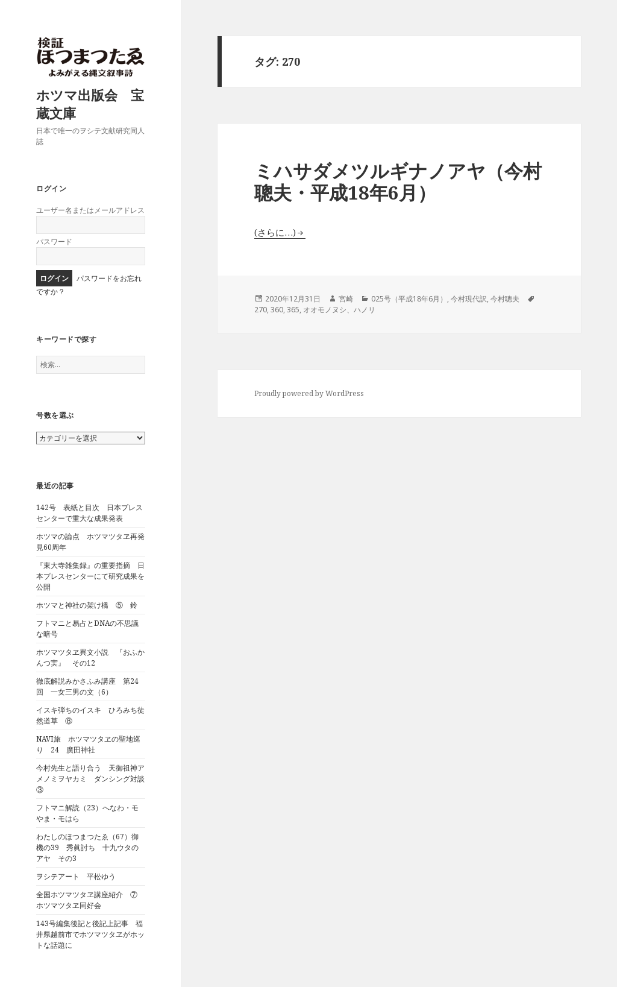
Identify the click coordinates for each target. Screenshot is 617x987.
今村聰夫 (504, 299)
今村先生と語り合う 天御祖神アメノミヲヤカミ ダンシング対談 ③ (94, 779)
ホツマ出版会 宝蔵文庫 (90, 104)
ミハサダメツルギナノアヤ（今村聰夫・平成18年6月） (398, 181)
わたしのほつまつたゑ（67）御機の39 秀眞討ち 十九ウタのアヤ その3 (87, 847)
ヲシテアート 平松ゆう (76, 876)
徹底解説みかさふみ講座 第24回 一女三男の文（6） (87, 686)
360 (277, 309)
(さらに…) (275, 232)
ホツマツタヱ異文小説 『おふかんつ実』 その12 (90, 657)
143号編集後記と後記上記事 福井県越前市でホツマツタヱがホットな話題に (90, 934)
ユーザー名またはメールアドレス (90, 210)
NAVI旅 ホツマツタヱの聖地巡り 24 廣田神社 (88, 744)
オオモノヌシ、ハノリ (339, 309)
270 (260, 309)
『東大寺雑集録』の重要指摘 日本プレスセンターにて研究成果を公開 (90, 576)
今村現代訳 (469, 299)
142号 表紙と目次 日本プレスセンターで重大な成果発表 (89, 512)
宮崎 (346, 299)
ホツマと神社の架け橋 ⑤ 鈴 (86, 605)
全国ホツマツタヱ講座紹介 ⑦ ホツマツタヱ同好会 (90, 899)
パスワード (54, 241)
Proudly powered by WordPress (309, 393)
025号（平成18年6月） (409, 299)
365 (293, 309)
